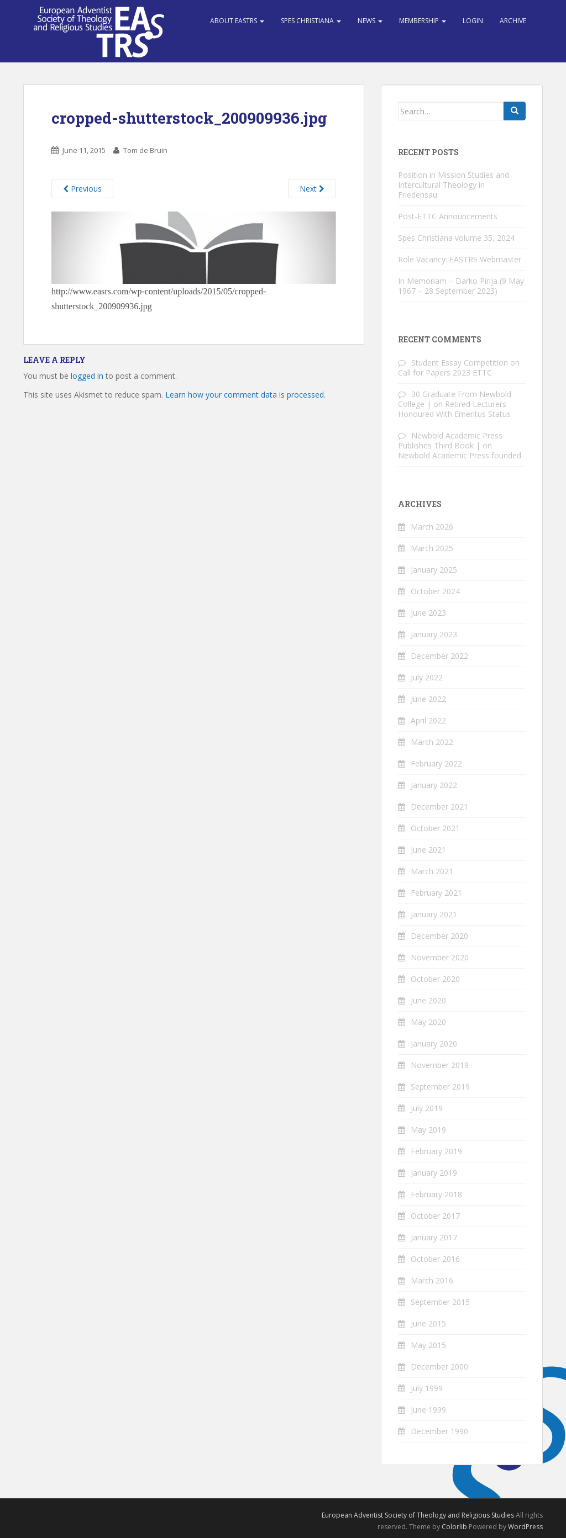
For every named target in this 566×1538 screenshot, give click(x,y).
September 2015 (440, 1302)
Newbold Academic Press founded (459, 455)
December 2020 (439, 936)
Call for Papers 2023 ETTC (445, 372)
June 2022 (428, 699)
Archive (513, 20)
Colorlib (454, 1526)
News (370, 20)
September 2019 (440, 1086)
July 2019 (427, 1108)
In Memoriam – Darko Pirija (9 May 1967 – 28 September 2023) (461, 286)
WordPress (525, 1526)
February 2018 (436, 1194)
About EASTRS (237, 20)
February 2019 (436, 1151)
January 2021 (434, 914)
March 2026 (432, 526)
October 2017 (435, 1216)
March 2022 (432, 742)
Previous (82, 188)
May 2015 (428, 1345)
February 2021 (436, 892)
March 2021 (432, 871)
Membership (422, 20)
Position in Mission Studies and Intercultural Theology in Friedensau (453, 185)
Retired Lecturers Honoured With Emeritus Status (454, 409)
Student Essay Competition (459, 362)
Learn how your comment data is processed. (245, 394)
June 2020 (428, 1000)
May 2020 (428, 1022)
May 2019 (428, 1129)
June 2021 (428, 849)
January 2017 (434, 1237)
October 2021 (435, 828)
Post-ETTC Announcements (447, 216)
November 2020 (440, 957)
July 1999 (427, 1388)
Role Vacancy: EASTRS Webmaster (459, 259)
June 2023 (428, 612)
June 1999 (428, 1409)
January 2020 (434, 1043)
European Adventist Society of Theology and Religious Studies (418, 1515)
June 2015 (428, 1323)
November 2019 (440, 1065)
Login (473, 20)
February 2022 (436, 763)
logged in (87, 376)
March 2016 (432, 1280)
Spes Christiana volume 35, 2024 (456, 237)
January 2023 (434, 634)
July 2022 (427, 677)
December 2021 (439, 806)
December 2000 (439, 1366)
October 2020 (435, 979)
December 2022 (439, 656)
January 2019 (434, 1172)
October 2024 (435, 591)
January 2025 (434, 569)
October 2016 (435, 1259)
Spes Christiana (311, 20)
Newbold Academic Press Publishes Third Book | (450, 440)
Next (312, 188)
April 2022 (428, 720)
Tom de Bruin (145, 150)
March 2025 (432, 548)
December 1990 (439, 1431)
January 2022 (434, 785)
